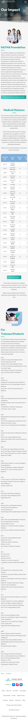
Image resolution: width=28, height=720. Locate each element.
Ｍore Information (14, 277)
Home (2, 673)
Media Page (21, 285)
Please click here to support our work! (13, 97)
